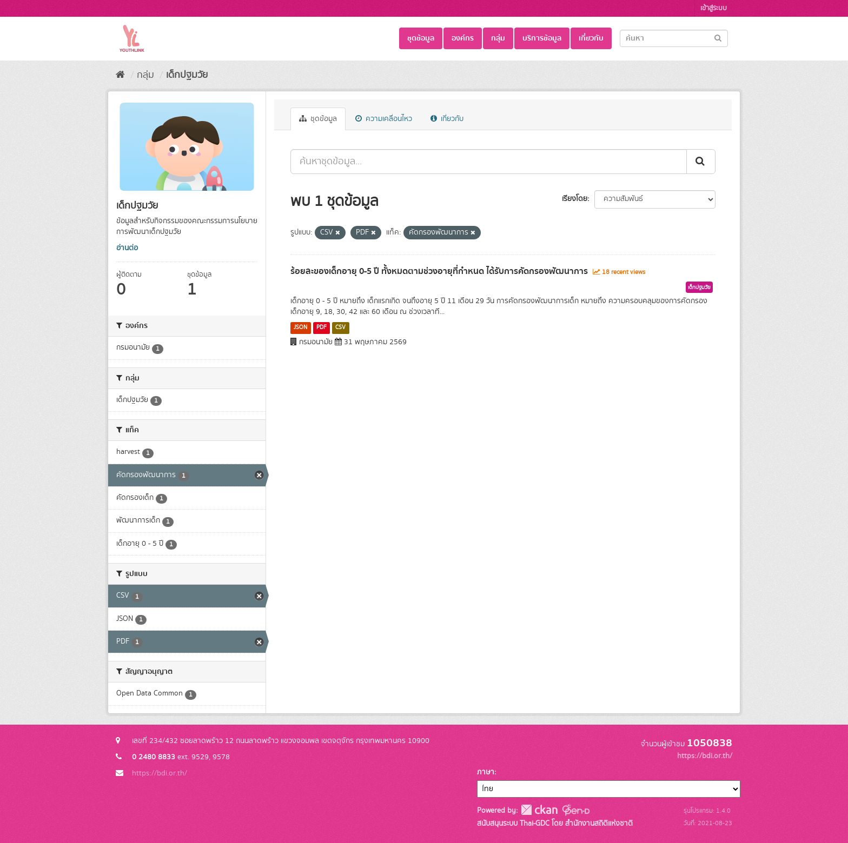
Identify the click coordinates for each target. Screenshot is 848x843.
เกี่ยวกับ (591, 38)
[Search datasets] (674, 38)
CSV (340, 327)
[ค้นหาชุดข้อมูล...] (488, 161)
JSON (300, 327)
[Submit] (718, 37)
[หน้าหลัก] (120, 75)
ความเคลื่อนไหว (383, 118)
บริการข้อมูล (541, 38)
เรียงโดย (574, 198)
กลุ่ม (498, 38)
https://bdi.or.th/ (159, 773)
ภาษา (485, 772)
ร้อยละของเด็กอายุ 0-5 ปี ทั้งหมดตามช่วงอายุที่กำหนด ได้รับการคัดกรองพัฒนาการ (439, 271)
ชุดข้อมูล (420, 38)
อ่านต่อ (127, 248)
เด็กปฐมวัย (187, 75)
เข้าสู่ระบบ (713, 8)
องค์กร (463, 38)
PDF (321, 327)
